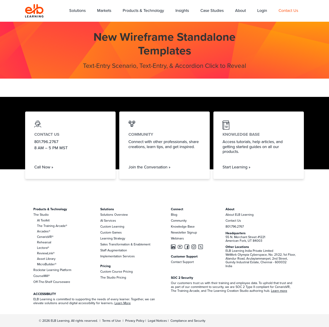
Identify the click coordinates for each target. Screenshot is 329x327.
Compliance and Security (187, 320)
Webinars (177, 238)
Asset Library (46, 258)
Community (179, 220)
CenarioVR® (45, 236)
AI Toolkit (43, 220)
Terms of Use (111, 320)
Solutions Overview (114, 214)
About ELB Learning (240, 214)
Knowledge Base (183, 226)
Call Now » (43, 167)
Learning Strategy (112, 238)
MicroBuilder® (46, 264)
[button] (77, 11)
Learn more (279, 290)
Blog (174, 214)
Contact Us (233, 220)
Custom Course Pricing (116, 271)
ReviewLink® (46, 253)
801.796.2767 (235, 226)
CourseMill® (41, 276)
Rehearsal (44, 242)
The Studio (41, 214)
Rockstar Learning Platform (52, 270)
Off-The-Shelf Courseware (51, 281)
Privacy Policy (135, 320)
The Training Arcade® (52, 225)
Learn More (122, 303)
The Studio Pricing (113, 277)
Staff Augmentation (113, 250)
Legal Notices (158, 320)
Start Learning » (236, 167)
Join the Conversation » (149, 167)
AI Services (108, 220)
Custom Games (111, 232)
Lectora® (43, 247)
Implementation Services (117, 256)
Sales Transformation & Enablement (125, 244)
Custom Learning (112, 226)
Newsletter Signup (184, 232)
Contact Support (182, 262)
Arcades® (43, 231)
